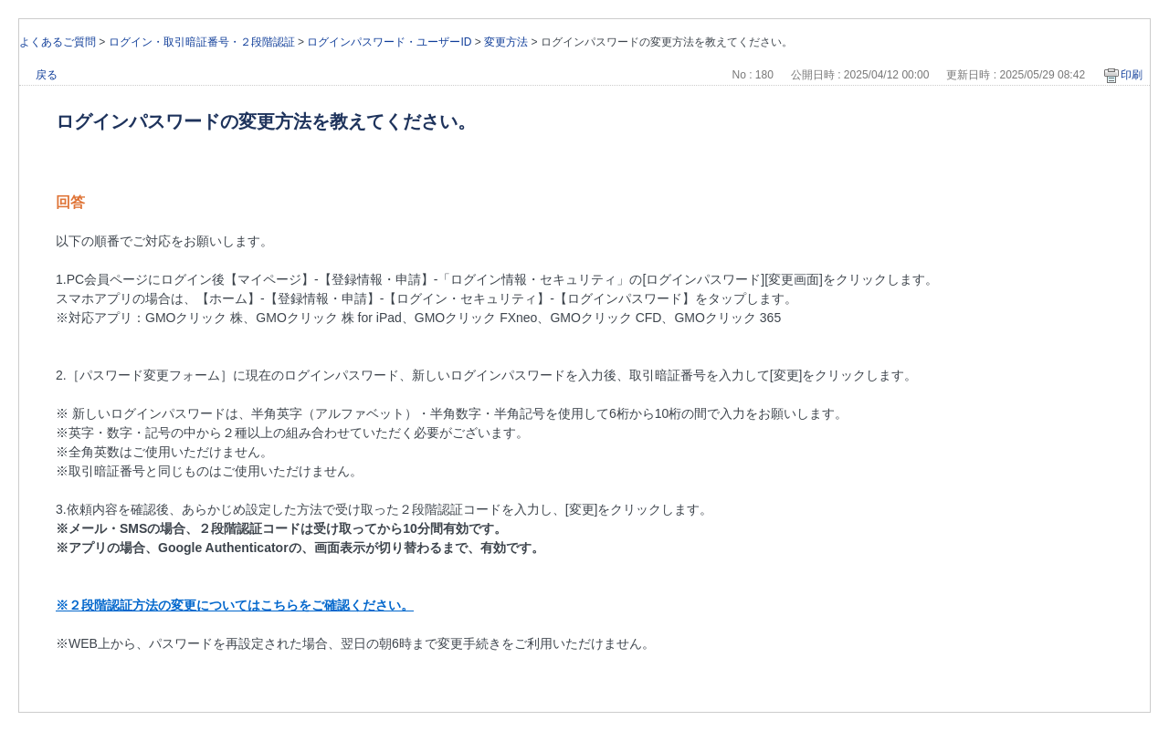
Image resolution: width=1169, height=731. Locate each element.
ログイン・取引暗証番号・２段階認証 (202, 42)
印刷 (1132, 74)
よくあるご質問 (57, 42)
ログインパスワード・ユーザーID (389, 42)
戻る (47, 74)
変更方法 (506, 42)
